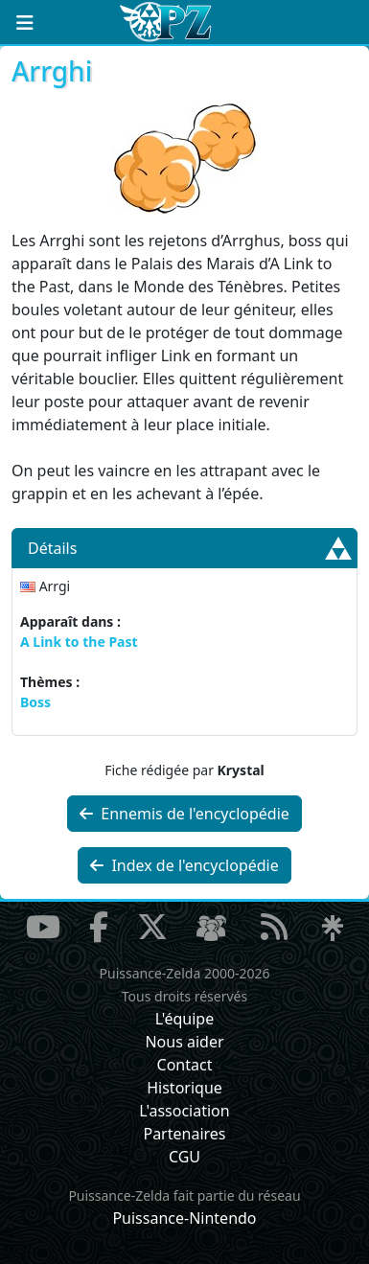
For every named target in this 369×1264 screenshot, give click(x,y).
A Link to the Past (79, 641)
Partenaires (184, 1133)
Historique (184, 1087)
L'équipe (185, 1018)
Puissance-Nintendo (184, 1218)
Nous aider (184, 1041)
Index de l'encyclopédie (184, 865)
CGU (184, 1156)
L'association (184, 1110)
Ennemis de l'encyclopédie (184, 813)
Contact (185, 1064)
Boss (35, 702)
